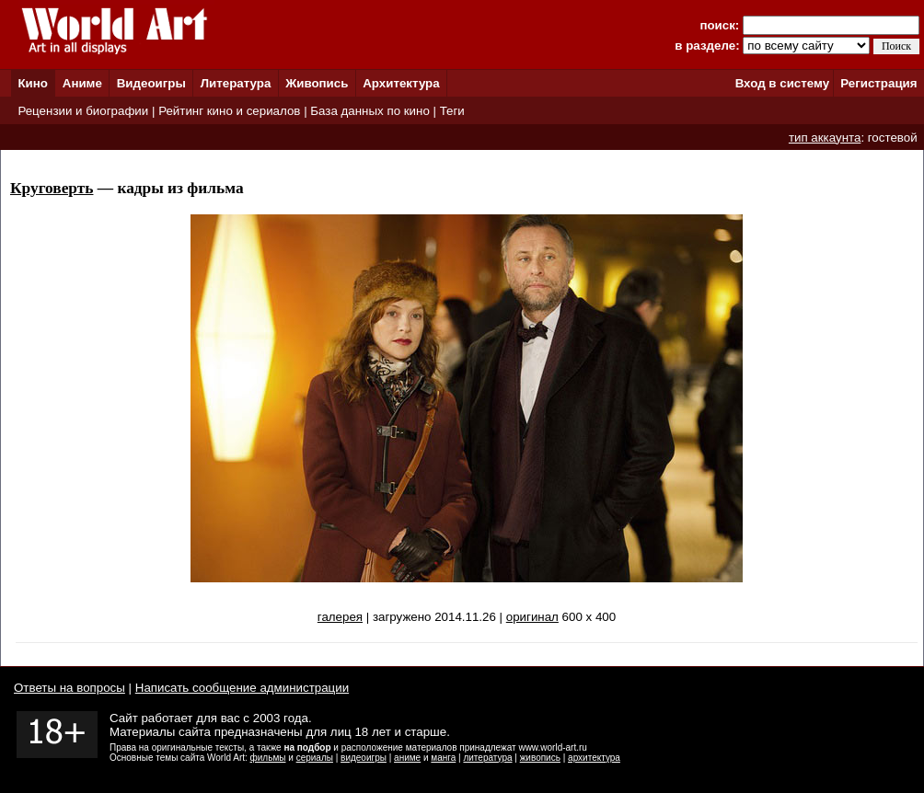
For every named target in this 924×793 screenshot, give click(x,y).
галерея (340, 617)
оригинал (532, 617)
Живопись (316, 83)
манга (443, 758)
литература (487, 758)
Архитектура (401, 83)
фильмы (268, 758)
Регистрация (878, 83)
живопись (540, 758)
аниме (407, 758)
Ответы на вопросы (69, 688)
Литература (236, 83)
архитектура (594, 758)
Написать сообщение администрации (242, 688)
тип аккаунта (825, 137)
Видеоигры (151, 83)
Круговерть (51, 188)
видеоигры (364, 758)
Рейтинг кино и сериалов (229, 111)
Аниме (82, 83)
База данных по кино (369, 111)
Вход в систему (782, 83)
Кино (32, 83)
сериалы (314, 758)
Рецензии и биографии (82, 111)
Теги (452, 111)
